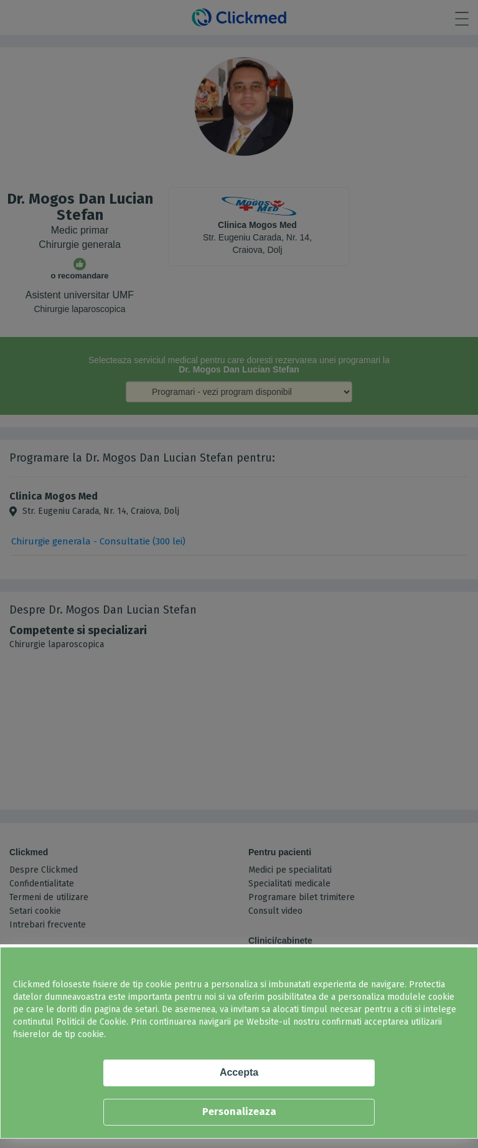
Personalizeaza (239, 1111)
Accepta (239, 1072)
